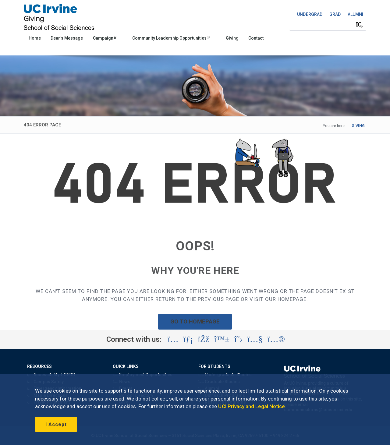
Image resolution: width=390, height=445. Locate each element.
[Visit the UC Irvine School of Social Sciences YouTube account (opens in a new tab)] (255, 339)
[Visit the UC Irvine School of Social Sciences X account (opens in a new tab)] (238, 339)
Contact (256, 38)
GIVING (358, 125)
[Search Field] (327, 24)
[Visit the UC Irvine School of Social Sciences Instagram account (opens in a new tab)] (173, 339)
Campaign (106, 38)
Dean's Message (67, 38)
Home (35, 38)
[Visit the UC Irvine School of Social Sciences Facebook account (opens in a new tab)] (203, 339)
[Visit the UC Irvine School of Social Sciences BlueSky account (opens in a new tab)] (222, 339)
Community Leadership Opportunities (172, 38)
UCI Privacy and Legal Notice (251, 406)
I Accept (56, 424)
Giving (232, 38)
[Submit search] (359, 24)
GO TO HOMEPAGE (195, 321)
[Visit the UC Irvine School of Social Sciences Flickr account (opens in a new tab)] (276, 339)
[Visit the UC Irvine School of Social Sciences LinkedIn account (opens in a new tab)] (188, 339)
